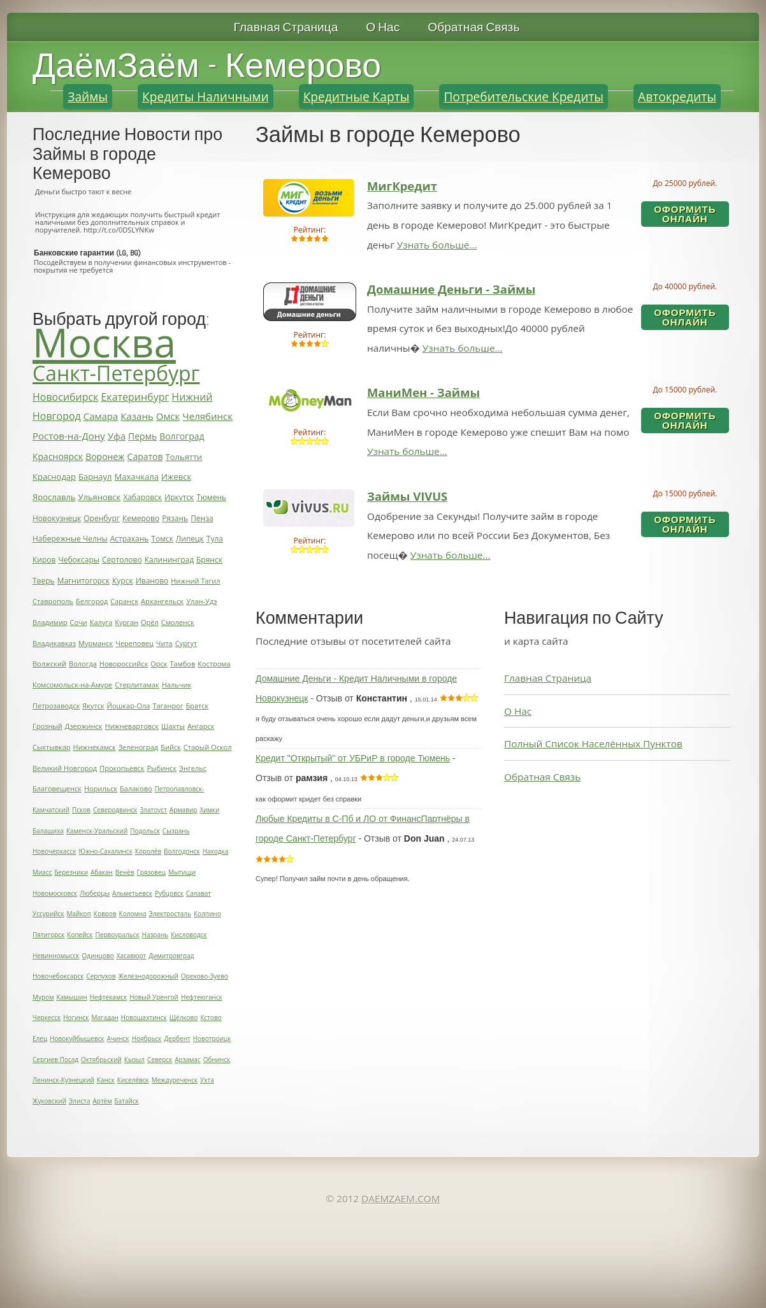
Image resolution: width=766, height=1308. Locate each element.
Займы (88, 97)
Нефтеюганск (201, 997)
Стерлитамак (137, 684)
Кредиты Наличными (205, 97)
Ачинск (118, 1038)
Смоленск (177, 622)
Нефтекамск (108, 997)
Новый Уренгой (153, 997)
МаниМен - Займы (423, 392)
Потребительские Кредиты (523, 97)
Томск (162, 538)
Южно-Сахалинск (105, 851)
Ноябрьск (147, 1038)
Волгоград (181, 436)
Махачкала (137, 476)
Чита (164, 643)
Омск (168, 416)
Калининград (169, 559)
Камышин (71, 997)
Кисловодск (188, 934)
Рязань (175, 518)
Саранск (124, 601)
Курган (126, 622)
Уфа (117, 435)
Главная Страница (286, 27)
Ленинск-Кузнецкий (63, 1079)
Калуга (101, 622)
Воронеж (104, 456)
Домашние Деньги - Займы (451, 289)
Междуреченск (175, 1079)
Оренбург (101, 518)
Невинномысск (56, 955)
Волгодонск (182, 851)
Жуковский (49, 1100)
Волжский (49, 663)
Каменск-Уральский (96, 830)
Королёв (148, 851)
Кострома (214, 663)
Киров (44, 559)
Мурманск (95, 643)
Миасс (42, 872)
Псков (81, 809)
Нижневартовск (132, 726)
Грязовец (151, 872)
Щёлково (184, 1017)
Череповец (134, 643)
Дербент (177, 1038)
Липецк (190, 538)
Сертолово (122, 559)
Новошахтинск (144, 1017)
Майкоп (79, 913)
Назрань (155, 934)
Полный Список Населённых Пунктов (593, 743)
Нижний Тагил (195, 581)
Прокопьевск (121, 768)
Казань (136, 416)
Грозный (47, 726)
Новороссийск (123, 663)
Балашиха (48, 830)
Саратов (145, 456)
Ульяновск (99, 497)
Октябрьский (101, 1059)
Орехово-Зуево (204, 976)
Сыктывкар (52, 747)
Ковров (105, 913)
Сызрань (176, 830)
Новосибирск (65, 397)
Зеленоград (139, 747)
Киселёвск (133, 1079)
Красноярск (58, 456)
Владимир (50, 622)
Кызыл (134, 1059)
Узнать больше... (437, 244)
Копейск (79, 934)
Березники (71, 872)
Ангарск (200, 726)
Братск (196, 705)
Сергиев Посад (55, 1059)
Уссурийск (48, 913)
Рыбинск (162, 768)
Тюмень (211, 497)
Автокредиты (677, 97)
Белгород (92, 601)
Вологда (83, 663)
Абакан (101, 872)
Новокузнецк (57, 518)
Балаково (136, 788)
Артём (102, 1100)
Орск (158, 663)
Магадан (105, 1017)
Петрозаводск (56, 705)
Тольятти (184, 457)
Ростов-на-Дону (69, 435)
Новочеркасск (54, 851)
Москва (104, 342)
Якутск (93, 705)
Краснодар (54, 476)
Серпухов (100, 976)
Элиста (79, 1100)
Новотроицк (212, 1038)
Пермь (142, 436)
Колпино (207, 913)
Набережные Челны (70, 538)
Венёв (124, 872)
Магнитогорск (83, 580)
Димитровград (171, 955)
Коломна (133, 913)
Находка (216, 851)
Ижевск (176, 476)
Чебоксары (78, 559)
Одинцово (98, 955)
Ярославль (54, 497)
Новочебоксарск (58, 976)
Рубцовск (169, 893)
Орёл (150, 622)
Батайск (127, 1100)
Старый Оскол (208, 747)
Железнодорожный (148, 976)
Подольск (145, 830)
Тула (214, 538)
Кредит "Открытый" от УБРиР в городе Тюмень (353, 758)
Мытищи (182, 872)
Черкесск (47, 1017)
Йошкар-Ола (128, 705)
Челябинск (207, 416)
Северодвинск (115, 809)
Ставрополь (53, 601)
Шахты (173, 726)
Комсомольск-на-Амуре (72, 684)
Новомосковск (55, 893)
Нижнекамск (94, 747)
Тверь (44, 580)
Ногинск (76, 1017)
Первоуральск (118, 934)
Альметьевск (132, 893)
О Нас (383, 27)
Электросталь (170, 913)
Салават (198, 893)
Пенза (202, 518)
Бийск (171, 747)
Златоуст (153, 809)
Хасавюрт (132, 955)
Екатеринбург (135, 397)
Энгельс (192, 768)
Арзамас (188, 1059)
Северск (159, 1059)
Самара (101, 416)
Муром (43, 997)
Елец (40, 1038)
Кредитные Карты (356, 97)
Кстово (210, 1017)
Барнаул (95, 476)
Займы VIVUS (407, 496)
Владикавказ (54, 643)
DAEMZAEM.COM (400, 1198)
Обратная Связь (473, 27)
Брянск (209, 559)
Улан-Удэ (201, 601)
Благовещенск (57, 788)
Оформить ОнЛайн (685, 214)
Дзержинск (84, 726)
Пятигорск (48, 934)
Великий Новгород (65, 768)
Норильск (100, 788)
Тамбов (183, 663)
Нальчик (176, 684)
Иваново (152, 580)
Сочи (78, 622)
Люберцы (95, 893)
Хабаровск (142, 497)
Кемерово (140, 518)
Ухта (207, 1079)
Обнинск (217, 1059)
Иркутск (179, 497)
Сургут (186, 643)
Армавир (184, 809)
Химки (209, 809)
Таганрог (167, 705)
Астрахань (129, 538)
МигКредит (402, 186)
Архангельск (162, 601)
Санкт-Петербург (116, 373)
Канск (106, 1079)
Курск (122, 580)
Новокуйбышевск (77, 1038)
